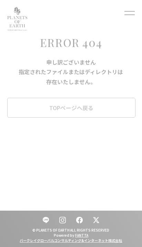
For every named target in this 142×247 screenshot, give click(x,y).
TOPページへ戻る (71, 108)
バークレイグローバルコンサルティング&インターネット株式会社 (71, 240)
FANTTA (81, 235)
